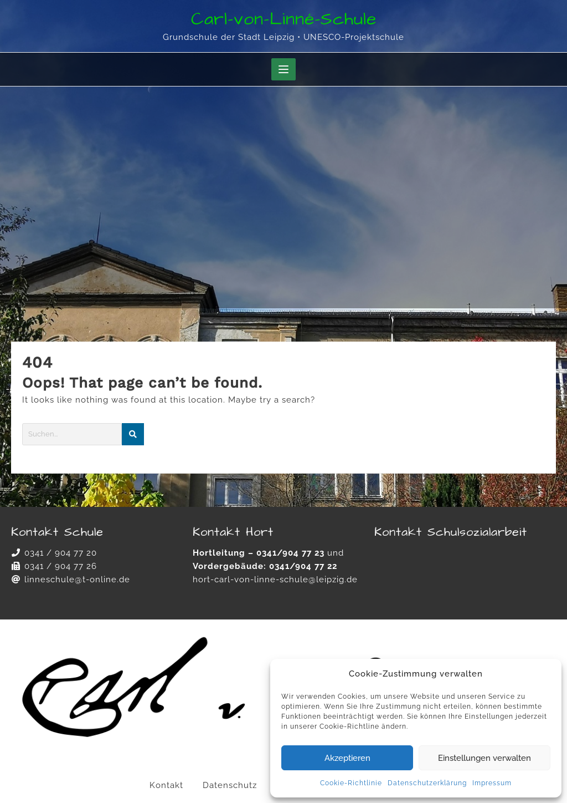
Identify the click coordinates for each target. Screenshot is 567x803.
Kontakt (166, 785)
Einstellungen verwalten (484, 758)
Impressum (492, 783)
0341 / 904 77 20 (60, 553)
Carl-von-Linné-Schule (284, 19)
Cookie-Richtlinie (351, 783)
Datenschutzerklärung (427, 783)
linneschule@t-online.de (77, 580)
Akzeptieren (347, 758)
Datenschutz (230, 785)
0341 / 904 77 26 (60, 566)
